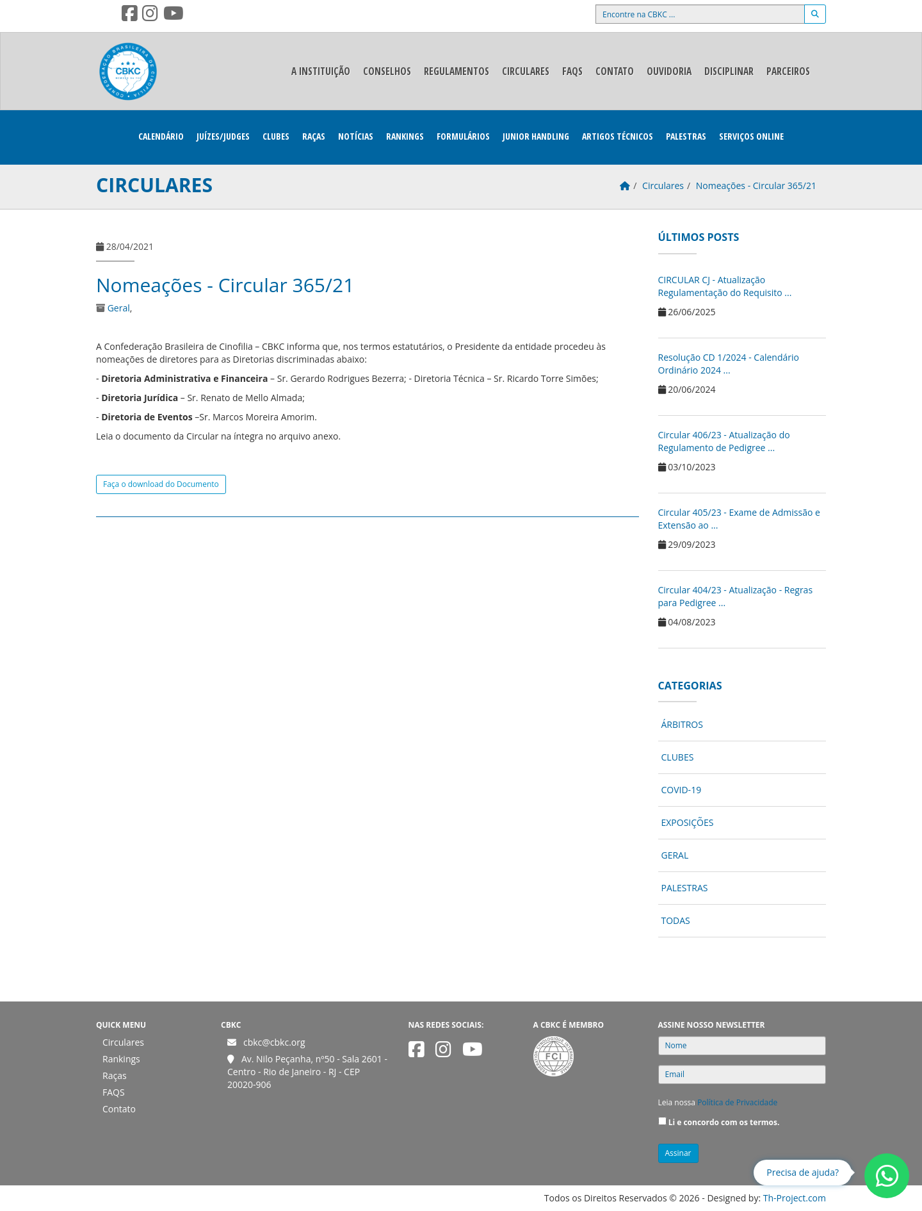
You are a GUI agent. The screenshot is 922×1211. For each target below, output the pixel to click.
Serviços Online (751, 136)
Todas (675, 920)
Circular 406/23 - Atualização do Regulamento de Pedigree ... (724, 441)
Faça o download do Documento (161, 484)
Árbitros (682, 724)
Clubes (276, 136)
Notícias (355, 136)
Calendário (161, 136)
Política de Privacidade (737, 1102)
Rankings (405, 136)
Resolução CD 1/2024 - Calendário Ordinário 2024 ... (728, 363)
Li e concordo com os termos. (724, 1122)
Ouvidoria (669, 71)
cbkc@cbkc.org (274, 1042)
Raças (313, 136)
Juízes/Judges (223, 136)
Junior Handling (536, 136)
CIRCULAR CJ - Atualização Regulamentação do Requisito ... (725, 286)
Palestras (686, 136)
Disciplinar (729, 71)
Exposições (687, 822)
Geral (119, 308)
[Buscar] (815, 14)
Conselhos (387, 71)
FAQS (572, 71)
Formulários (463, 136)
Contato (614, 71)
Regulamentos (456, 71)
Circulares (525, 71)
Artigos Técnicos (617, 136)
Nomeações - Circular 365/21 (225, 285)
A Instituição (320, 71)
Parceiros (788, 71)
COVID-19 (681, 790)
